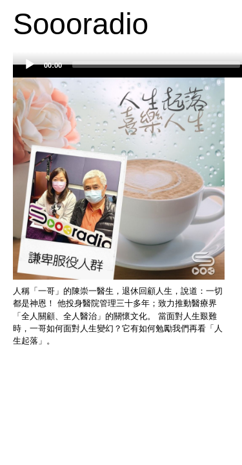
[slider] (156, 64)
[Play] (29, 64)
